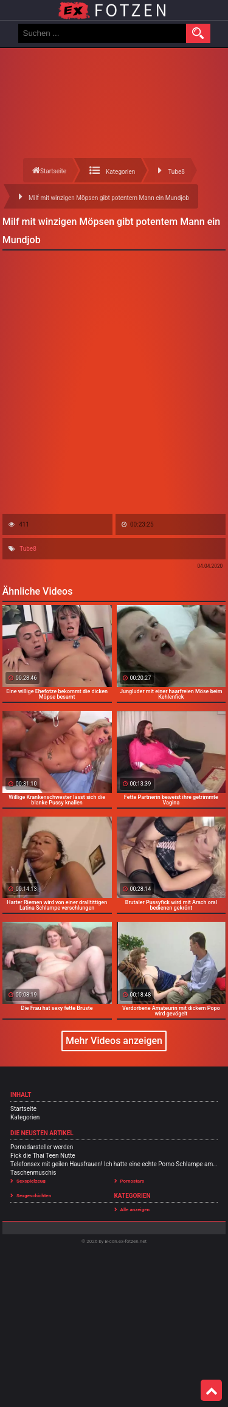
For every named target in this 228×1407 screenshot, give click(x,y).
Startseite (23, 1108)
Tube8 (27, 548)
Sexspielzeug (31, 1181)
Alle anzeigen (135, 1209)
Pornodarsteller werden (41, 1147)
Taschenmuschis (33, 1172)
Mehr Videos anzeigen (114, 1040)
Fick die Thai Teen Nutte (42, 1155)
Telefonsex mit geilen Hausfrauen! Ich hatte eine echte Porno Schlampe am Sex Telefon (114, 1164)
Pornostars (132, 1181)
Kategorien (25, 1117)
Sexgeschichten (33, 1195)
